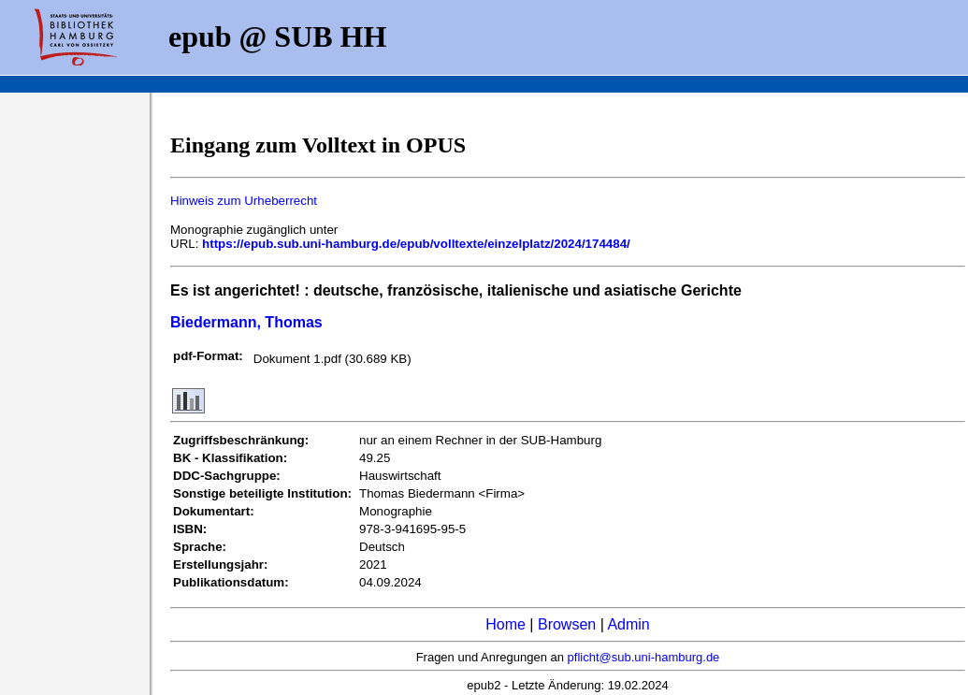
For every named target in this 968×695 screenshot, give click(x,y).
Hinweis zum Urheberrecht (243, 201)
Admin (628, 624)
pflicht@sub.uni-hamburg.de (644, 657)
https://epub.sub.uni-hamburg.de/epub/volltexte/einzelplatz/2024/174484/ (416, 244)
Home (505, 624)
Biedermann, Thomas (246, 322)
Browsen (567, 624)
